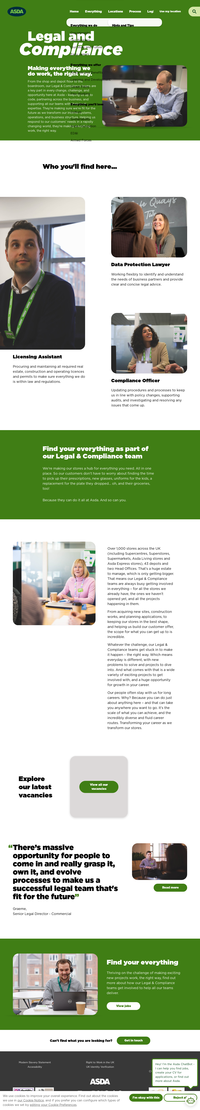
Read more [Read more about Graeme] (170, 887)
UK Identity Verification (100, 1066)
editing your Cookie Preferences (53, 1105)
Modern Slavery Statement (35, 1062)
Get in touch (133, 1040)
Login (151, 11)
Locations (115, 11)
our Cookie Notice (31, 1100)
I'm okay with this (146, 1097)
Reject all (180, 1097)
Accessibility (35, 1066)
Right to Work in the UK (100, 1062)
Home (74, 11)
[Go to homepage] (16, 11)
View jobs (123, 1006)
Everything (93, 11)
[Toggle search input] (194, 11)
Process (135, 11)
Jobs (170, 11)
